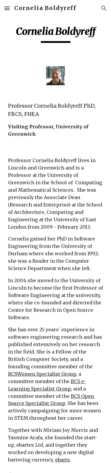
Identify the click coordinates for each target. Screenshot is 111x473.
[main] (56, 34)
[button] (7, 8)
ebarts (62, 460)
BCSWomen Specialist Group (42, 374)
